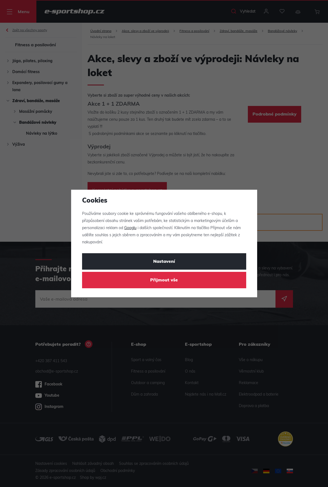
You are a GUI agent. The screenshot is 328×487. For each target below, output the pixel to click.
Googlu (130, 228)
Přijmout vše (164, 280)
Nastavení (164, 262)
